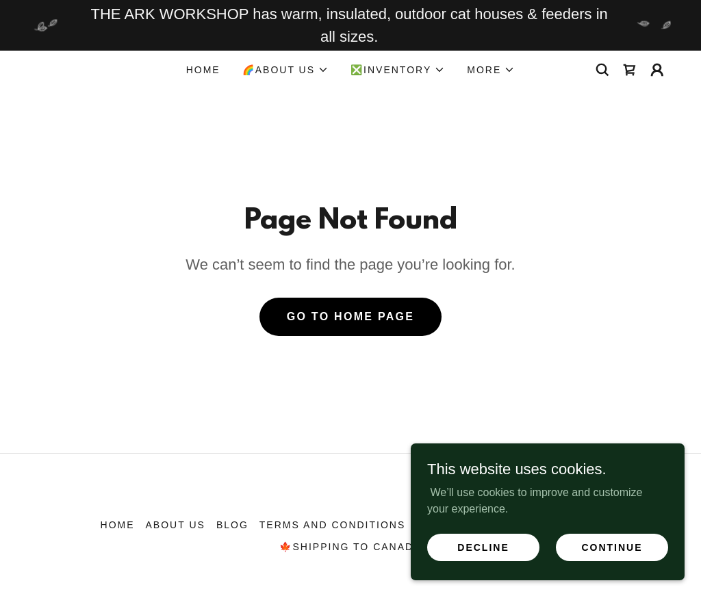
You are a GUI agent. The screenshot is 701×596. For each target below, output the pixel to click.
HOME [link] (203, 69)
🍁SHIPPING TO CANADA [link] (350, 546)
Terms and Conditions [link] (332, 524)
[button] (285, 70)
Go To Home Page (351, 316)
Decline (483, 546)
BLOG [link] (232, 524)
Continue (611, 546)
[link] (629, 69)
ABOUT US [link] (175, 524)
